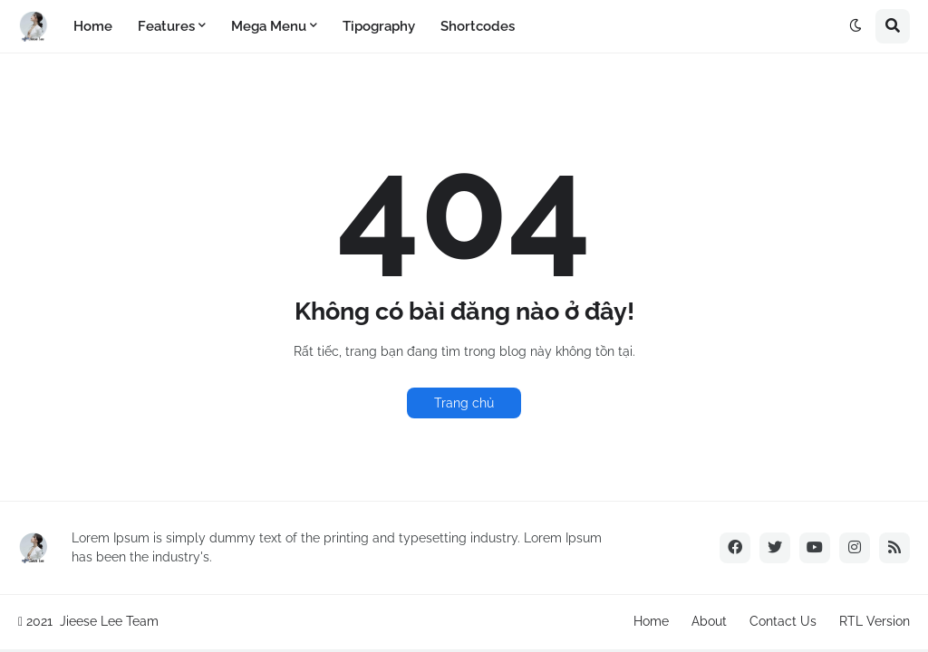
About (709, 621)
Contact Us (783, 621)
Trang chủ (464, 403)
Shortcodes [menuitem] (477, 26)
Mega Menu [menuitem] (268, 26)
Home (651, 621)
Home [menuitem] (92, 26)
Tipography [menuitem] (379, 26)
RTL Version (874, 621)
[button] (855, 26)
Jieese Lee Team (109, 621)
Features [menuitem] (166, 26)
